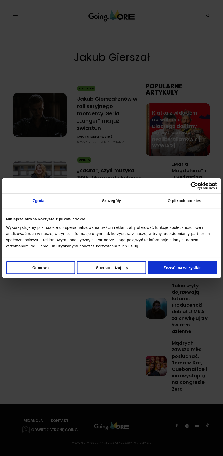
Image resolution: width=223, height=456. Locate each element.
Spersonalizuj (112, 267)
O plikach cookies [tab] (184, 200)
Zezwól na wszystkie (182, 267)
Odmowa (40, 267)
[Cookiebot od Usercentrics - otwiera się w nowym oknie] (194, 186)
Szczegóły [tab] (111, 200)
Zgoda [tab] (38, 200)
